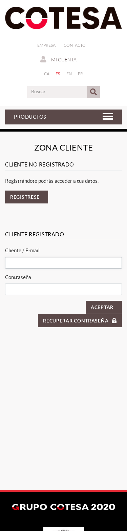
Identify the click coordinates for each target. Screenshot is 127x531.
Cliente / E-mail (22, 250)
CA (47, 74)
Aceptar (102, 307)
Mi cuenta (58, 59)
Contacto (75, 45)
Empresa (46, 45)
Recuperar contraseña (80, 320)
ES (58, 74)
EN (69, 74)
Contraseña (18, 277)
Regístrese (25, 197)
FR (80, 74)
